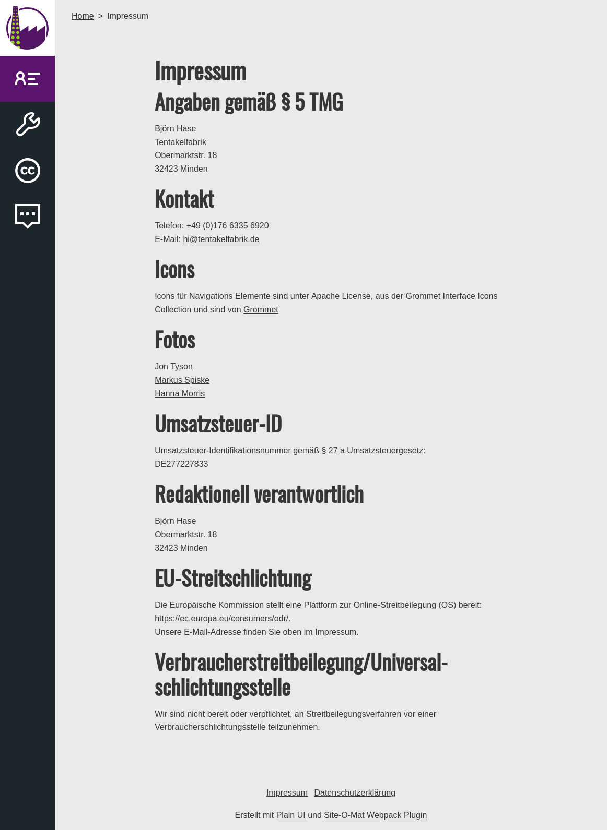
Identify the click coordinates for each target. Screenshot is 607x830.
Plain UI (291, 815)
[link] (27, 79)
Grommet (260, 309)
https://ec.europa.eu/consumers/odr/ (221, 618)
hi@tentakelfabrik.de (221, 239)
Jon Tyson (174, 366)
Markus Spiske (182, 380)
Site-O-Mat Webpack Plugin (375, 815)
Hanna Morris (180, 393)
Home (83, 15)
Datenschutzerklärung (354, 792)
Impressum (287, 792)
